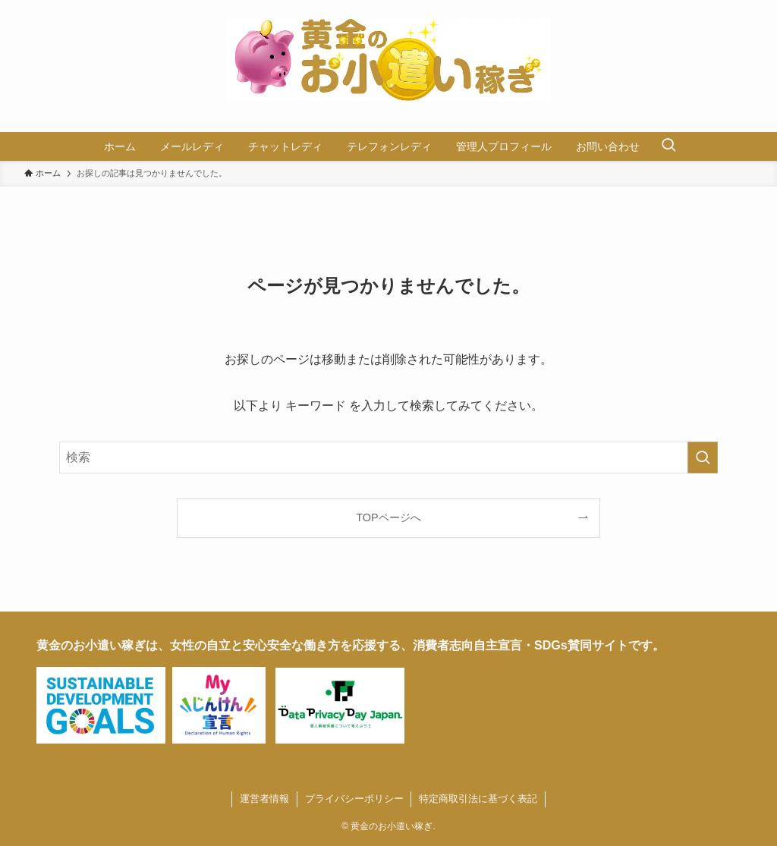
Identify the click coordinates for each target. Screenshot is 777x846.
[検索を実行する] (702, 457)
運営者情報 (264, 798)
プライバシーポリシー (354, 798)
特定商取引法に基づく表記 (478, 798)
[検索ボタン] (668, 146)
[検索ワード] (388, 457)
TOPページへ (388, 517)
